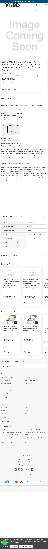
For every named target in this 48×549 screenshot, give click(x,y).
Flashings (27, 377)
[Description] (24, 98)
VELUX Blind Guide (7, 438)
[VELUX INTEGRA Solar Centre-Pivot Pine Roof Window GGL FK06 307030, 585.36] (32, 319)
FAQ (19, 460)
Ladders (27, 387)
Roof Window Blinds (30, 380)
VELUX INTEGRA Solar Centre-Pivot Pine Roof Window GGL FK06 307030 (31, 329)
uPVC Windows (5, 380)
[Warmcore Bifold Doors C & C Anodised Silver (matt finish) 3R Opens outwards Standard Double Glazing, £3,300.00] (11, 272)
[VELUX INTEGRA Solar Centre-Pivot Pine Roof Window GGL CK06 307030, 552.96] (11, 319)
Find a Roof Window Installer (32, 429)
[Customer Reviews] (24, 255)
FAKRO (27, 401)
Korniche (3, 404)
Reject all (14, 546)
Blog (3, 429)
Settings (5, 546)
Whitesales (4, 414)
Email (29, 460)
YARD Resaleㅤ (4, 393)
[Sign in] (36, 5)
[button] (5, 542)
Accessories (4, 387)
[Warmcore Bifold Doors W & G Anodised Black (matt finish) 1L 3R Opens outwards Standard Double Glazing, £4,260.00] (32, 272)
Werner (3, 410)
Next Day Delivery (6, 390)
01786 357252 (27, 455)
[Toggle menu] (2, 5)
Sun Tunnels (28, 383)
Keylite (27, 407)
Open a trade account (31, 443)
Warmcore (4, 407)
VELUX (3, 401)
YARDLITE (27, 404)
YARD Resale (28, 390)
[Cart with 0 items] (45, 5)
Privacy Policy (15, 542)
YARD (26, 414)
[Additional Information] (24, 216)
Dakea (26, 410)
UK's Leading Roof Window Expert (24, 1)
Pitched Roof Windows (7, 377)
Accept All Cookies (25, 546)
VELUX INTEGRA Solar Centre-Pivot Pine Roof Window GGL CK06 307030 (11, 329)
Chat (23, 460)
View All (3, 417)
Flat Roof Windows (6, 383)
